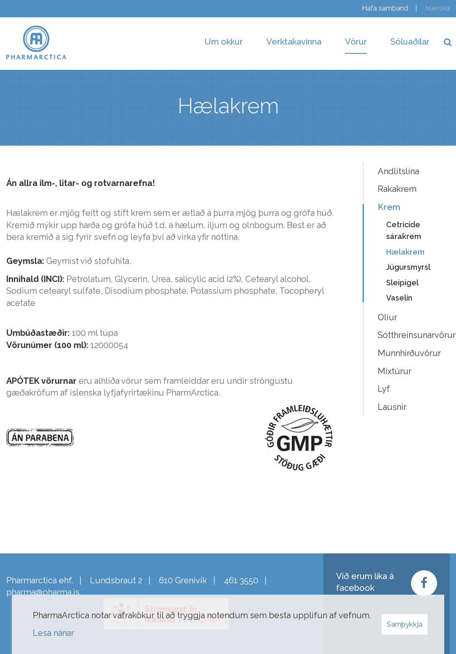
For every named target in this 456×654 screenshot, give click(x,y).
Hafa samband (385, 8)
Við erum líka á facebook (365, 582)
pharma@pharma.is (43, 592)
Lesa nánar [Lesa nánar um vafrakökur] (53, 633)
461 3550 (241, 580)
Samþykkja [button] (404, 624)
